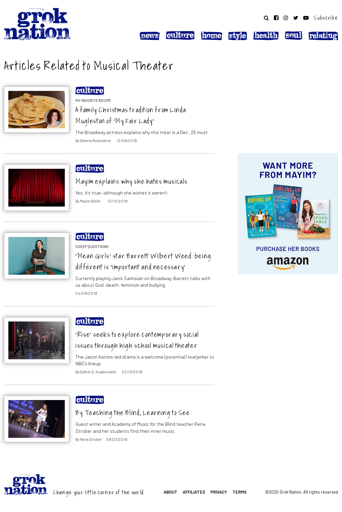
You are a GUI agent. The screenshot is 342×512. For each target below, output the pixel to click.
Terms (239, 492)
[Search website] (266, 17)
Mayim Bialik (90, 201)
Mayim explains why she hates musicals (131, 181)
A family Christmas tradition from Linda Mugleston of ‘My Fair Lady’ (130, 115)
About (170, 492)
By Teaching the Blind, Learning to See (132, 412)
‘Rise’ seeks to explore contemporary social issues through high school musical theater (137, 340)
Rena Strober (91, 439)
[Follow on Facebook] (276, 17)
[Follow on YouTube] (306, 17)
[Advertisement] (288, 98)
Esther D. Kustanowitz (98, 372)
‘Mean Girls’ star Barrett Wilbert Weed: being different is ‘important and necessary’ (143, 261)
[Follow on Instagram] (286, 17)
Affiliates (194, 492)
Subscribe (326, 17)
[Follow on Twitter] (295, 17)
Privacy (218, 492)
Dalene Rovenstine (95, 140)
